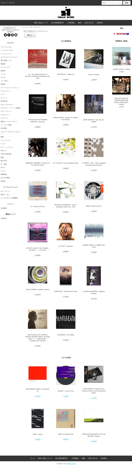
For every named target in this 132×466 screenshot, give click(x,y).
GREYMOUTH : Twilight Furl (65, 74)
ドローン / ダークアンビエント (10, 133)
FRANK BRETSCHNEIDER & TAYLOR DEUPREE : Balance (93, 435)
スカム (3, 77)
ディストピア (5, 67)
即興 (2, 137)
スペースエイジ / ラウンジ (10, 88)
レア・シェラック (7, 147)
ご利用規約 (71, 23)
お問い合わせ (89, 23)
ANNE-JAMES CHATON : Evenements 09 (37, 390)
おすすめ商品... (6, 178)
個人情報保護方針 (57, 23)
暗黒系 (3, 71)
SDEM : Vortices (38, 434)
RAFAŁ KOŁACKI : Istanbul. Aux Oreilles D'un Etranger (66, 118)
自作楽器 (4, 128)
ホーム (3, 3)
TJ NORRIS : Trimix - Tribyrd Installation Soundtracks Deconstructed (94, 164)
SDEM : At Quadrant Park (65, 434)
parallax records (71, 463)
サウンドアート (6, 111)
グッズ (3, 171)
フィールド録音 (6, 125)
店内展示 (100, 23)
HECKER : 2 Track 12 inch (66, 391)
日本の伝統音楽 (6, 154)
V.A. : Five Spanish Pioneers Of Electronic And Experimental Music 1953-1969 (37, 76)
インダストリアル (7, 50)
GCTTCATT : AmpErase (65, 246)
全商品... (4, 181)
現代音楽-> (4, 101)
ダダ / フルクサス (34, 27)
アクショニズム (6, 47)
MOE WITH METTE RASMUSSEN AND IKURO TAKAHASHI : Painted (121, 90)
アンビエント (5, 91)
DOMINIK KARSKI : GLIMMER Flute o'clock (94, 246)
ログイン (12, 3)
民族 (2, 157)
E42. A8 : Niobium (93, 74)
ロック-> (4, 98)
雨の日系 (4, 161)
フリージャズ (5, 140)
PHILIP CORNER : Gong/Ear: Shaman (37, 289)
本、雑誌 (4, 164)
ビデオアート (5, 115)
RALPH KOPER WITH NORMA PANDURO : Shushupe (37, 120)
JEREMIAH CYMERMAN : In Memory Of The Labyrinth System (37, 164)
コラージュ (4, 118)
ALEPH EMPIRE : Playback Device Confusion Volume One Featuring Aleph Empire (94, 391)
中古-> (3, 167)
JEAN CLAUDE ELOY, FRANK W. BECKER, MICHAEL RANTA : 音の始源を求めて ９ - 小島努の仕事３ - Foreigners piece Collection (38, 337)
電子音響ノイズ (6, 60)
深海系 (3, 84)
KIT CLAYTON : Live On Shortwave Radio (65, 163)
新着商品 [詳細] (121, 41)
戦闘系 (3, 64)
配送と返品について (41, 23)
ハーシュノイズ (6, 54)
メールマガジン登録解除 (9, 198)
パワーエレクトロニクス (9, 57)
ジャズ (3, 144)
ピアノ (3, 94)
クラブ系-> (4, 81)
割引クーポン (5, 195)
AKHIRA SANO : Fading (121, 58)
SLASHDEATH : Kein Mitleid (65, 335)
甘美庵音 (4, 208)
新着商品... (4, 174)
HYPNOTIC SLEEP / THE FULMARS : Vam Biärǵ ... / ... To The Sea (37, 249)
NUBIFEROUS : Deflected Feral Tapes (65, 291)
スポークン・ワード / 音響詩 (10, 108)
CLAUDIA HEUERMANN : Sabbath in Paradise (93, 292)
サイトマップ (5, 191)
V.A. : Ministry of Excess (37, 206)
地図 (79, 23)
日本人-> (4, 150)
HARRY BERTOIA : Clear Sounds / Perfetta (93, 120)
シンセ (3, 74)
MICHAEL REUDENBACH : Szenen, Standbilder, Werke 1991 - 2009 (66, 205)
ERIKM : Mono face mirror (94, 206)
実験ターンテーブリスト (9, 121)
